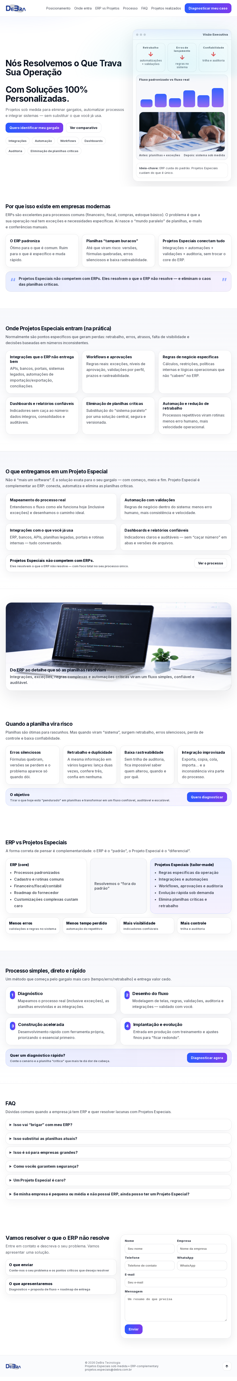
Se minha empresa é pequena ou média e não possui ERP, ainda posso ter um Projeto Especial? (101, 1194)
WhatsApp (202, 1263)
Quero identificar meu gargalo (34, 128)
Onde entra (83, 8)
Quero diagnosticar (207, 797)
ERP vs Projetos (107, 8)
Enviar (134, 1333)
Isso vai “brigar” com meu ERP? (42, 1124)
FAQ (144, 8)
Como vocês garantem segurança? (46, 1166)
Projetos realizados (166, 8)
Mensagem (176, 1307)
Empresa (202, 1246)
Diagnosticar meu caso (208, 8)
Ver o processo (210, 563)
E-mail (176, 1280)
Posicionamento (58, 8)
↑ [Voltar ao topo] (227, 1370)
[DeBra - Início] (16, 8)
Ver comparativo (83, 128)
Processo (130, 8)
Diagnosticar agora (207, 1058)
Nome (150, 1246)
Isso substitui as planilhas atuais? (45, 1138)
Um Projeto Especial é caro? (39, 1180)
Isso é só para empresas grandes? (45, 1152)
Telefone (150, 1263)
